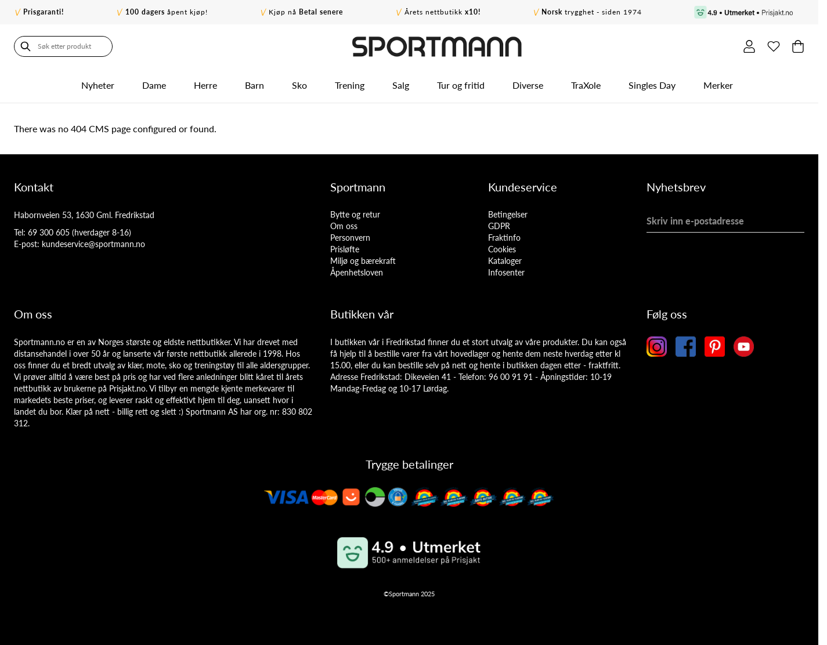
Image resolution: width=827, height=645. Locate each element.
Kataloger (505, 261)
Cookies (502, 249)
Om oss (343, 226)
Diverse (527, 84)
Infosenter (506, 272)
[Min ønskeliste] (773, 46)
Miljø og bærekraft (363, 261)
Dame (154, 84)
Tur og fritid (461, 84)
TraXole (586, 84)
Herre (205, 84)
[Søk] (25, 46)
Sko (299, 84)
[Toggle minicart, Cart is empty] (798, 46)
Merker (718, 84)
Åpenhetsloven (356, 272)
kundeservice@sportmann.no (93, 244)
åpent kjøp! (166, 12)
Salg (400, 84)
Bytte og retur (355, 214)
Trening (349, 84)
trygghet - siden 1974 (591, 12)
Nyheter (97, 84)
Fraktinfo (504, 237)
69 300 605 (49, 232)
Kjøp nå (306, 12)
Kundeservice (522, 187)
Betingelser (508, 214)
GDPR (499, 226)
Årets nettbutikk (443, 12)
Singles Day (652, 84)
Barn (254, 84)
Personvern (350, 237)
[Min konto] (749, 46)
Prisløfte (344, 249)
